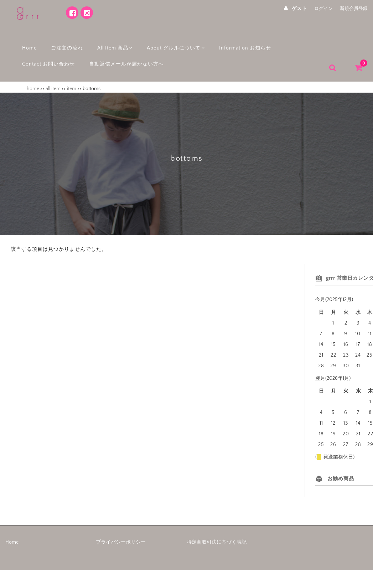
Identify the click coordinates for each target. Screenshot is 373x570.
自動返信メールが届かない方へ (124, 59)
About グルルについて (176, 43)
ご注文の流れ (64, 43)
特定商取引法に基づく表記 (217, 535)
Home (27, 43)
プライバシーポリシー (121, 535)
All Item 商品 (113, 43)
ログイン (323, 8)
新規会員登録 (354, 8)
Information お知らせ (246, 43)
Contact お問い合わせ (46, 59)
